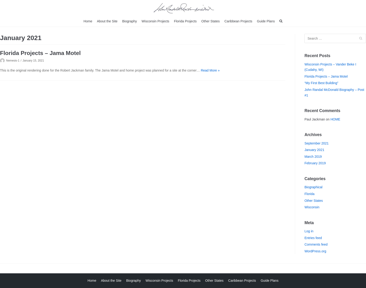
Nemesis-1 (12, 60)
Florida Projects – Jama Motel (40, 53)
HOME (335, 119)
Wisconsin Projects (155, 21)
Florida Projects (185, 21)
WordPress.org (315, 251)
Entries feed (313, 238)
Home (88, 21)
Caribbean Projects (238, 21)
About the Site (107, 21)
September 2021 (316, 143)
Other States (210, 21)
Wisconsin (311, 207)
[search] (281, 21)
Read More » (210, 70)
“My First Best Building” (321, 83)
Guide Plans (265, 21)
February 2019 (315, 163)
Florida (309, 194)
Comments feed (315, 244)
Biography (129, 21)
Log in (308, 231)
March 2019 (313, 156)
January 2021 (314, 150)
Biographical (313, 187)
